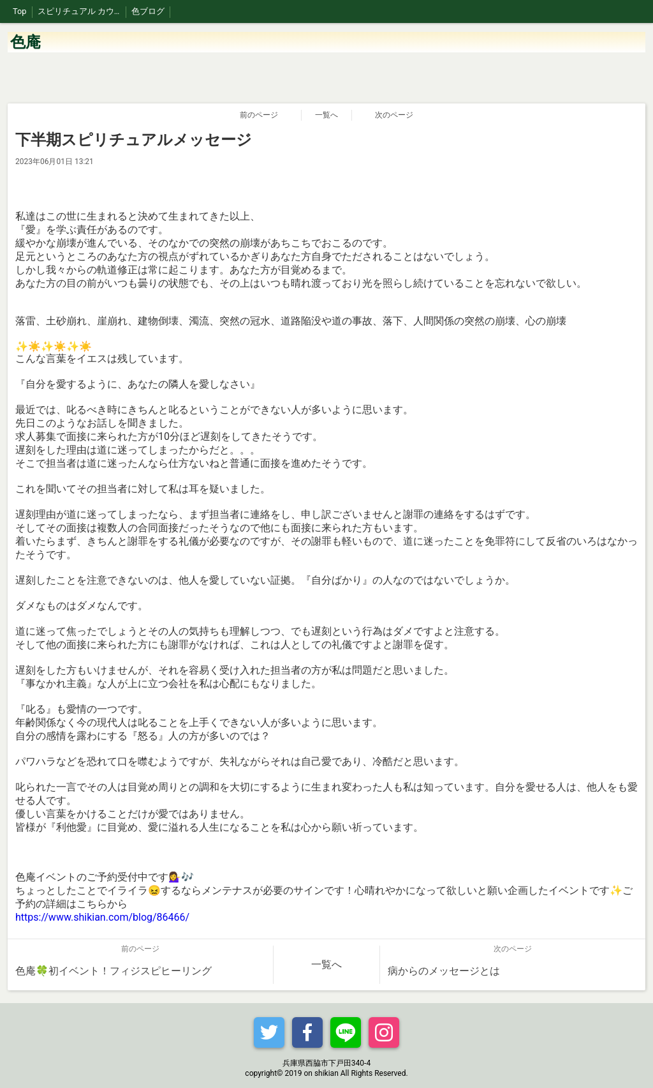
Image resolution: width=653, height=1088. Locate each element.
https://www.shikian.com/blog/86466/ (102, 917)
